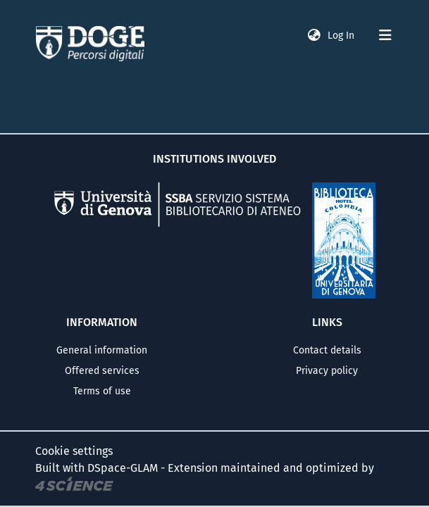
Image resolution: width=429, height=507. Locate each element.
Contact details (327, 350)
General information (101, 350)
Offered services (102, 371)
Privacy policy (327, 371)
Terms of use (102, 391)
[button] (314, 36)
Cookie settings (74, 451)
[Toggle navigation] (385, 35)
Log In (342, 36)
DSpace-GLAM (122, 468)
